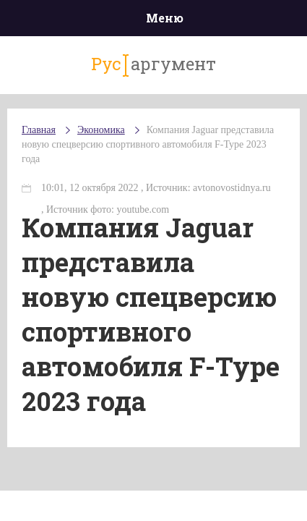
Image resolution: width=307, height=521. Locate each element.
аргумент (153, 64)
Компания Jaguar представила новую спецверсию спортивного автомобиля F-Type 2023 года (148, 144)
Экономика (101, 129)
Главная (39, 129)
